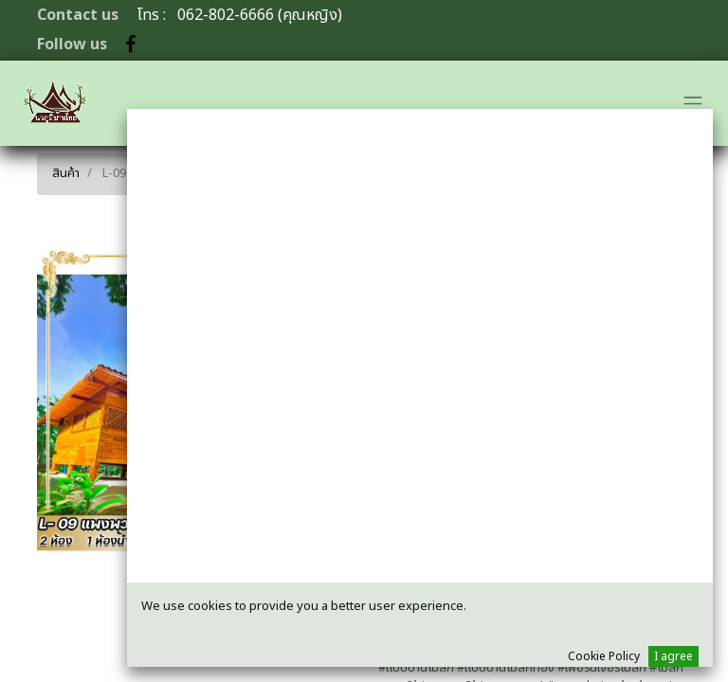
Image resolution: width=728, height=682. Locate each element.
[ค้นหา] (673, 169)
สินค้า (66, 173)
